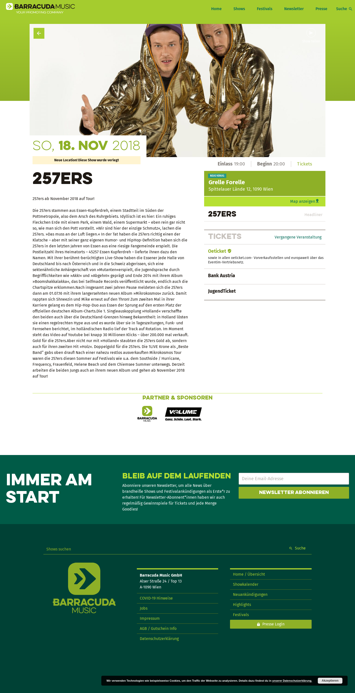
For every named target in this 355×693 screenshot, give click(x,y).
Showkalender (245, 584)
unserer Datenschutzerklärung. (292, 680)
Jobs (143, 608)
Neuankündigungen (250, 594)
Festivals (264, 8)
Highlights (242, 604)
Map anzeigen (302, 201)
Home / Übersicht (249, 574)
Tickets (304, 164)
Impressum (150, 618)
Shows (239, 8)
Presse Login (273, 624)
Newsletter (294, 8)
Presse (321, 8)
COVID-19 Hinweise (156, 598)
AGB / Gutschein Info (158, 628)
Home (216, 8)
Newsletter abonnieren (294, 492)
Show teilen (311, 41)
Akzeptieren (330, 680)
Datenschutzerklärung (159, 638)
